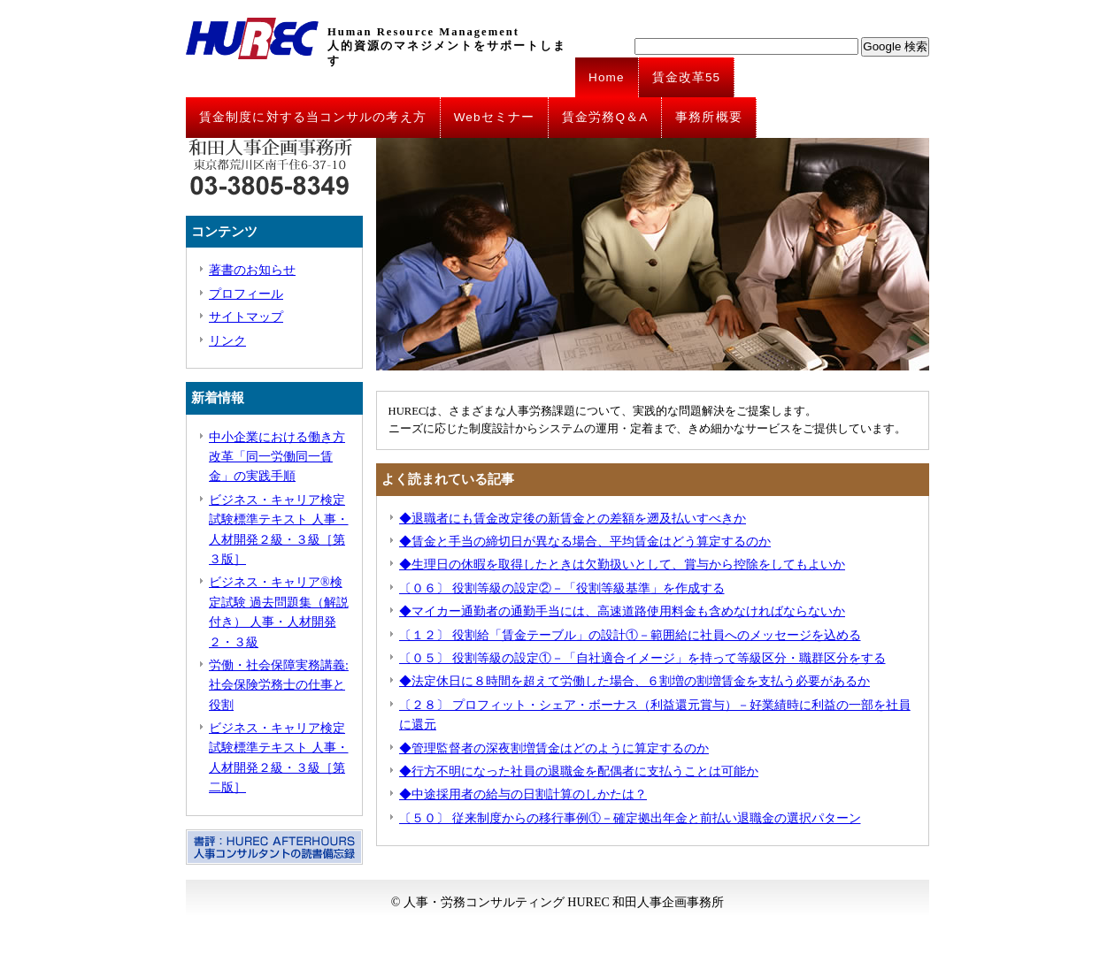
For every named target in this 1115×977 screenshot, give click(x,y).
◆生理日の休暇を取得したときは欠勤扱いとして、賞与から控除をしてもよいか (622, 564)
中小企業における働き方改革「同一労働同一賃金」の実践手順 (277, 457)
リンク (227, 340)
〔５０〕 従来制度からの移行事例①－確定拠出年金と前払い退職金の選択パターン (630, 818)
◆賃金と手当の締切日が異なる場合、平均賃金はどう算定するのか (585, 541)
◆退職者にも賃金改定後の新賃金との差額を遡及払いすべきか (572, 518)
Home (606, 77)
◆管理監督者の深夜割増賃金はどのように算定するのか (554, 748)
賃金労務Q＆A (605, 117)
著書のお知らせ (252, 270)
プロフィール (246, 294)
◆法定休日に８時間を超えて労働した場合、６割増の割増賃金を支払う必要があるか (634, 681)
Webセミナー (494, 117)
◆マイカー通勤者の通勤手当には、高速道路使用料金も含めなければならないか (622, 611)
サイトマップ (246, 317)
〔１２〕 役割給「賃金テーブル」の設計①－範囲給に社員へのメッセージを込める (630, 635)
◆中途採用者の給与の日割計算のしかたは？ (523, 794)
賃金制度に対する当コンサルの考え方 (313, 117)
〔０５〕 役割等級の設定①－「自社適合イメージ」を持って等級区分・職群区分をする (642, 658)
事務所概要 (708, 117)
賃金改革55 (686, 77)
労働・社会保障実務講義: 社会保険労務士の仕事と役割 (279, 685)
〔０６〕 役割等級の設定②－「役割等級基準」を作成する (562, 588)
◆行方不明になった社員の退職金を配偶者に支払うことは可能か (578, 771)
